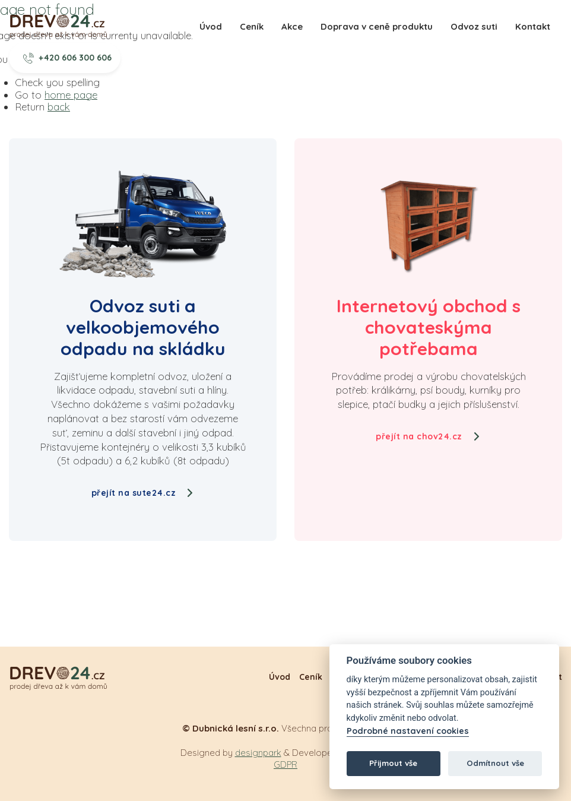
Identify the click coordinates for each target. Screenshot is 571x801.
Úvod (210, 26)
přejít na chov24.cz (428, 436)
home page (71, 94)
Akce (292, 26)
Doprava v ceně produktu (377, 26)
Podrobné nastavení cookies (408, 731)
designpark (258, 752)
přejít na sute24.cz (143, 492)
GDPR (285, 764)
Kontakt (532, 26)
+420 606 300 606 (67, 57)
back (58, 106)
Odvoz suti (474, 26)
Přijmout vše (393, 763)
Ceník (252, 26)
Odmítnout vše (495, 763)
